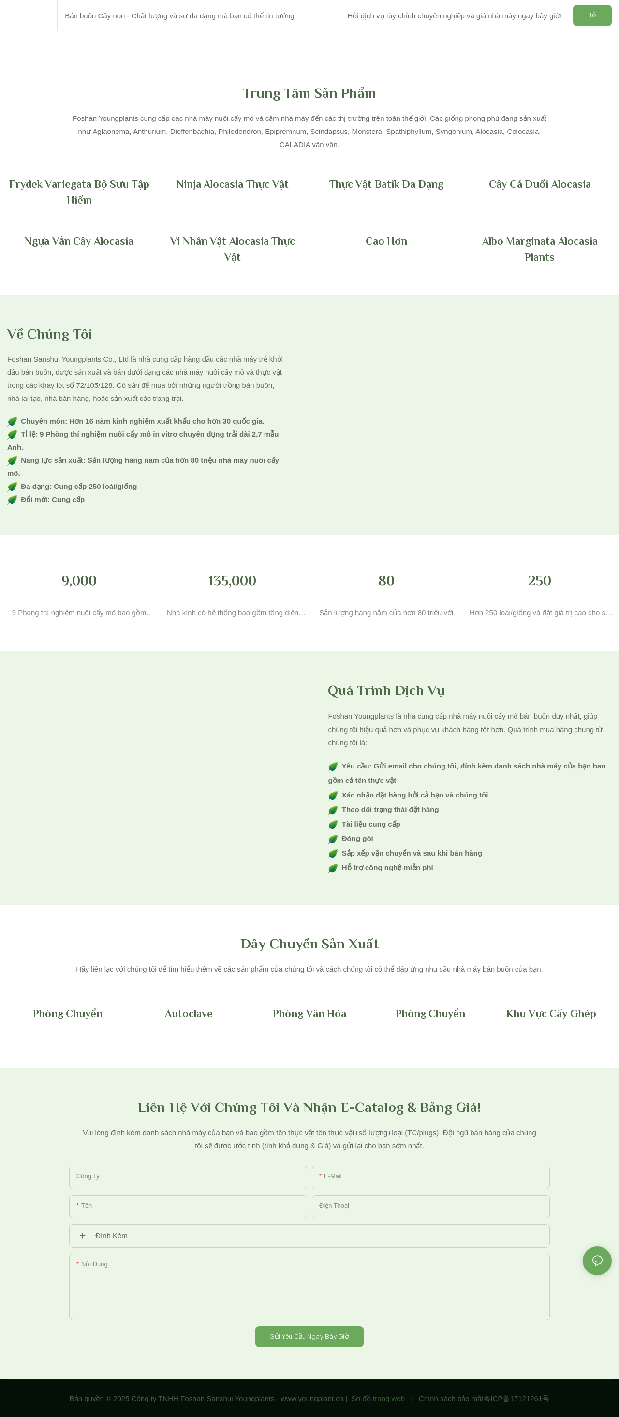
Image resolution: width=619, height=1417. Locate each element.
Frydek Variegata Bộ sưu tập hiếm (79, 192)
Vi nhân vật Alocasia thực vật (232, 249)
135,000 (232, 580)
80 (386, 580)
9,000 (79, 580)
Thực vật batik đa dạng (386, 184)
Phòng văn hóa (309, 1013)
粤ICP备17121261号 (517, 1398)
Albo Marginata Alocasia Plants (540, 249)
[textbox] (309, 968)
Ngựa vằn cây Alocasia (79, 241)
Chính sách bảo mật (451, 1398)
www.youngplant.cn (312, 1398)
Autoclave (189, 1013)
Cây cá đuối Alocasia (540, 184)
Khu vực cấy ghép (551, 1013)
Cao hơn (387, 241)
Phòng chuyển (68, 1013)
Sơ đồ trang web (378, 1398)
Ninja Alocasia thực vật (233, 184)
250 (539, 580)
